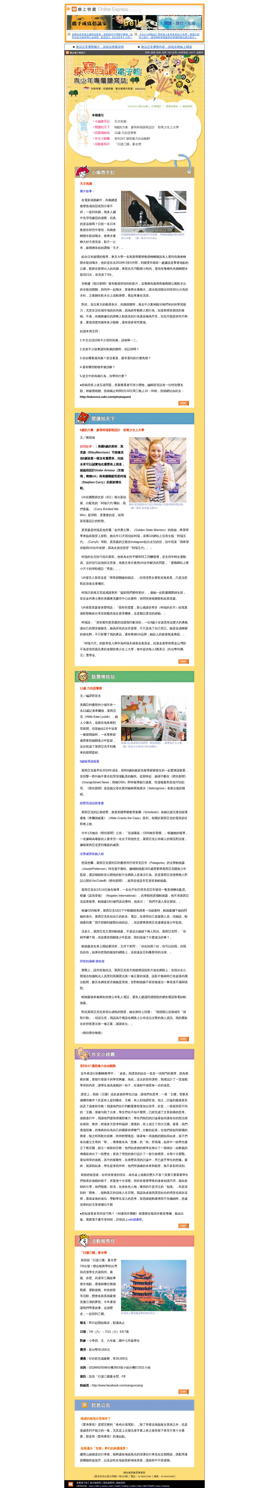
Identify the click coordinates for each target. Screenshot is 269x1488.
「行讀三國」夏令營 (127, 144)
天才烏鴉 (120, 121)
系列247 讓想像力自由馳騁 (132, 138)
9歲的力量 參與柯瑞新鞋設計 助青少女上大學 (146, 127)
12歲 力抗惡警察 (125, 132)
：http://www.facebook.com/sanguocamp (116, 1385)
